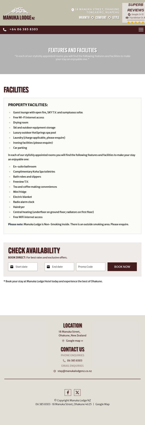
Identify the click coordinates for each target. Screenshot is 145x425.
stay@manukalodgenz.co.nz (75, 371)
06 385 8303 (74, 360)
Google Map (102, 404)
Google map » (74, 340)
